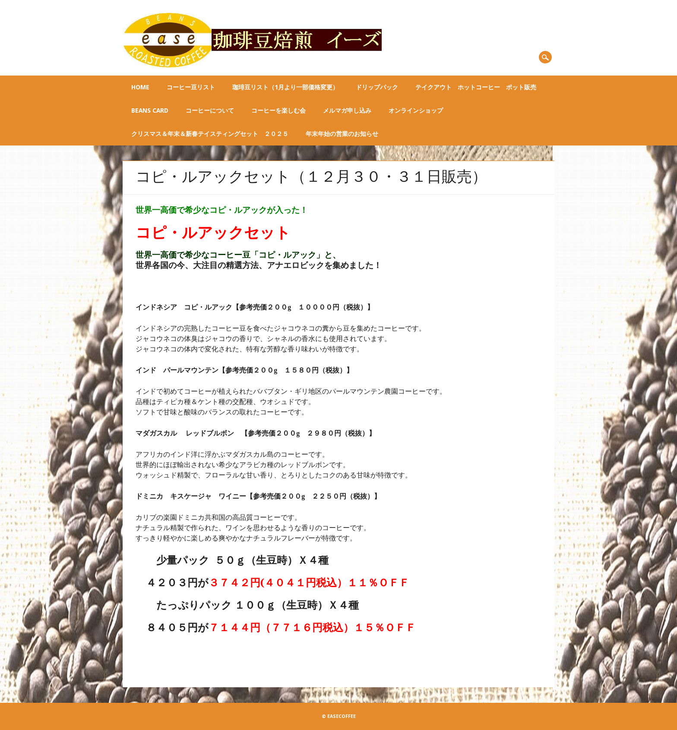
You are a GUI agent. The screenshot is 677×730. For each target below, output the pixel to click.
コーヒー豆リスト (191, 87)
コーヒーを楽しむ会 (278, 110)
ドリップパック (377, 87)
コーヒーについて (210, 110)
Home (140, 87)
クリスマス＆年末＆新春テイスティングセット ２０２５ (209, 133)
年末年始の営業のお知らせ (342, 133)
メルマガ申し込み (347, 110)
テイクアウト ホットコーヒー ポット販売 (475, 87)
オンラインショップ (416, 110)
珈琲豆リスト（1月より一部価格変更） (285, 87)
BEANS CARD (149, 110)
